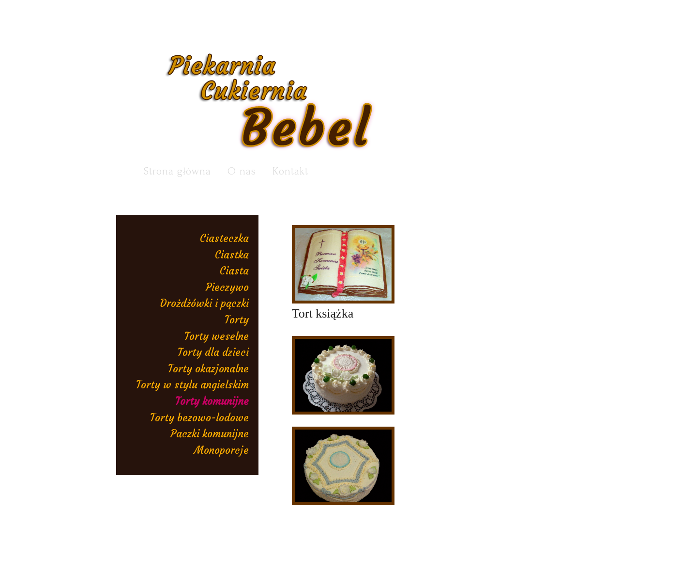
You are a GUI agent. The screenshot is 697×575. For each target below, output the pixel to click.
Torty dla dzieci (213, 352)
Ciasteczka (224, 238)
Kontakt (290, 171)
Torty (237, 319)
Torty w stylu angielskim (192, 384)
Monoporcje (221, 450)
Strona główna (177, 171)
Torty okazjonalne (208, 368)
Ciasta (234, 270)
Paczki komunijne (209, 433)
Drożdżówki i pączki (204, 303)
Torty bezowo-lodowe (199, 417)
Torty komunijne (212, 401)
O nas (241, 171)
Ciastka (232, 254)
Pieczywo (227, 287)
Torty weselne (216, 336)
